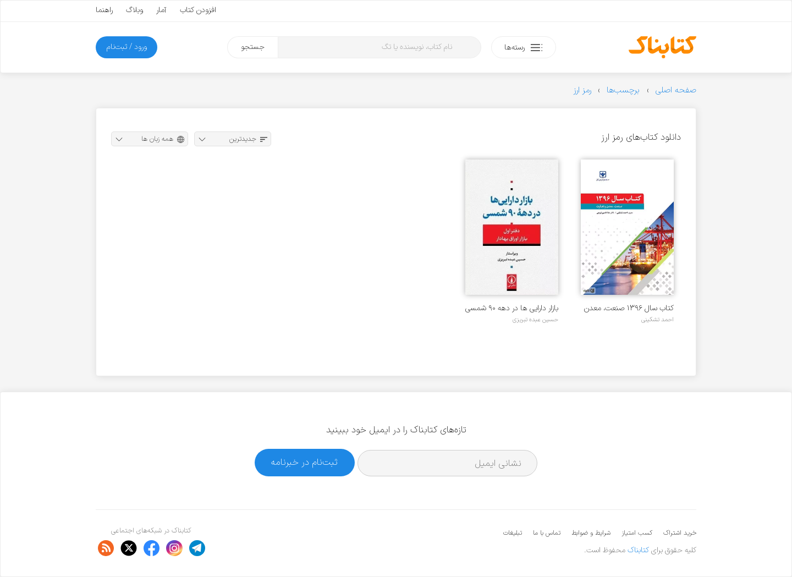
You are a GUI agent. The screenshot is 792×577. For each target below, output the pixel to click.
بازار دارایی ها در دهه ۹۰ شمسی (511, 308)
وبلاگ (134, 10)
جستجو (253, 47)
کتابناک (638, 550)
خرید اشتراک (679, 533)
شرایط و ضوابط (590, 533)
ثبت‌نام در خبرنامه (304, 462)
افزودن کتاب (198, 10)
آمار (161, 10)
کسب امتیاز (637, 533)
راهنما (104, 10)
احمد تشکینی (657, 319)
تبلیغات (512, 533)
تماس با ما (546, 533)
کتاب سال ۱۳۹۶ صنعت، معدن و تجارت (629, 308)
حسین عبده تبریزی (535, 319)
